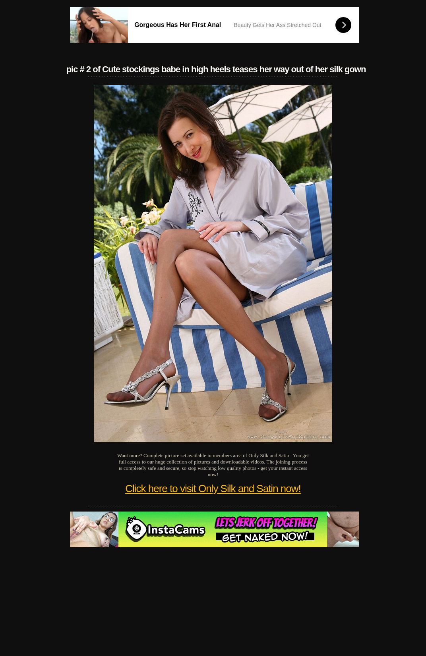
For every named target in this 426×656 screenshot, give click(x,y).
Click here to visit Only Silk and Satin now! (213, 488)
